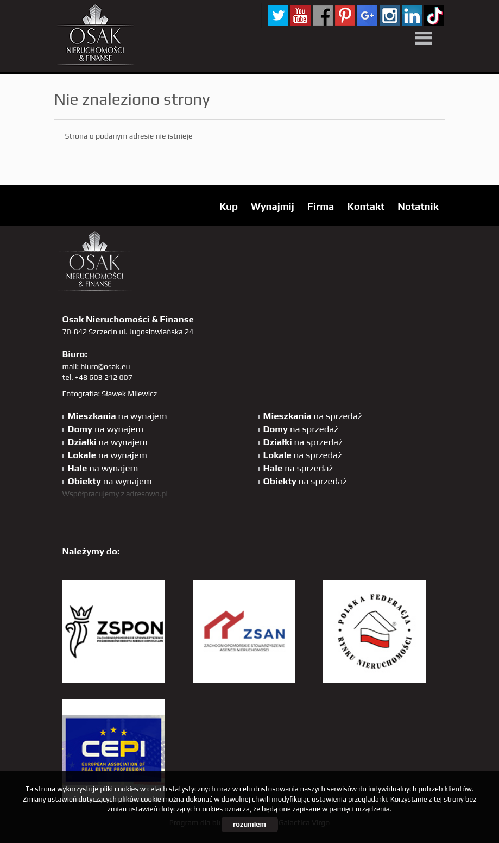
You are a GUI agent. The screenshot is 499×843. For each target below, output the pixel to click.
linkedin (412, 15)
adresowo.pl (147, 493)
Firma (320, 206)
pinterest (345, 15)
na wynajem (117, 415)
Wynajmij (272, 206)
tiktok (434, 15)
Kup (228, 206)
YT (300, 15)
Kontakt (365, 206)
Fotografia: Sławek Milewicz (109, 393)
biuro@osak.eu (105, 366)
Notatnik (417, 206)
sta (390, 15)
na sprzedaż (312, 415)
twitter (278, 15)
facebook (323, 15)
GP (367, 15)
